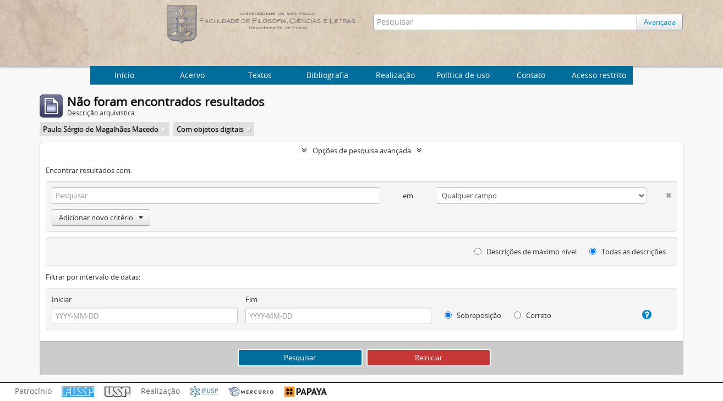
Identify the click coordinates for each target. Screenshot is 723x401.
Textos (260, 75)
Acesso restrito (599, 75)
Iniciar (62, 299)
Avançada (660, 22)
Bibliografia (327, 75)
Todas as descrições (627, 252)
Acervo (192, 75)
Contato (531, 75)
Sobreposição (473, 315)
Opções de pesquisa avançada (362, 150)
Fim (251, 299)
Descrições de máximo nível (525, 252)
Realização (395, 75)
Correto (532, 315)
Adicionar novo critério (101, 217)
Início (124, 75)
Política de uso (463, 75)
